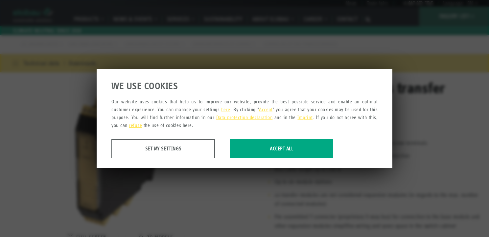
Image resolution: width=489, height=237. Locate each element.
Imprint (305, 117)
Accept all (281, 148)
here (225, 109)
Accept (265, 109)
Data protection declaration (244, 117)
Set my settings (163, 148)
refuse (135, 125)
